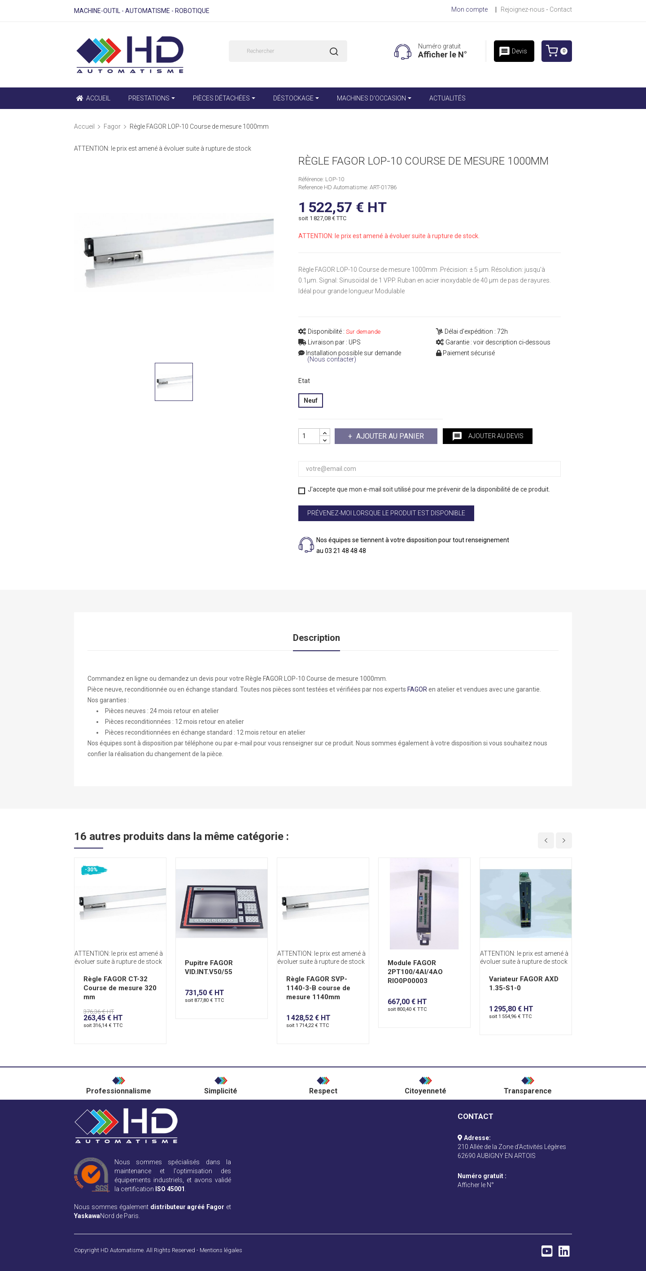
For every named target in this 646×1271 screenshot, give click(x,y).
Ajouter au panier (389, 436)
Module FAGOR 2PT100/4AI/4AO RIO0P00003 (415, 972)
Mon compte (469, 9)
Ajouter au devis (488, 436)
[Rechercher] (288, 51)
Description (316, 637)
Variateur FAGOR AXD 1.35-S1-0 (524, 983)
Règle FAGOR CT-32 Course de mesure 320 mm (120, 988)
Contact (561, 9)
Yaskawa (87, 1215)
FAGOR (417, 689)
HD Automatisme (122, 1250)
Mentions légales (221, 1250)
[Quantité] (309, 436)
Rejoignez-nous (523, 9)
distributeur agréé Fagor (187, 1206)
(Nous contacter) (331, 359)
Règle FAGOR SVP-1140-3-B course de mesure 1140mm (318, 988)
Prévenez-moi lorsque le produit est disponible (386, 513)
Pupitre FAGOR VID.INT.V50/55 (209, 967)
